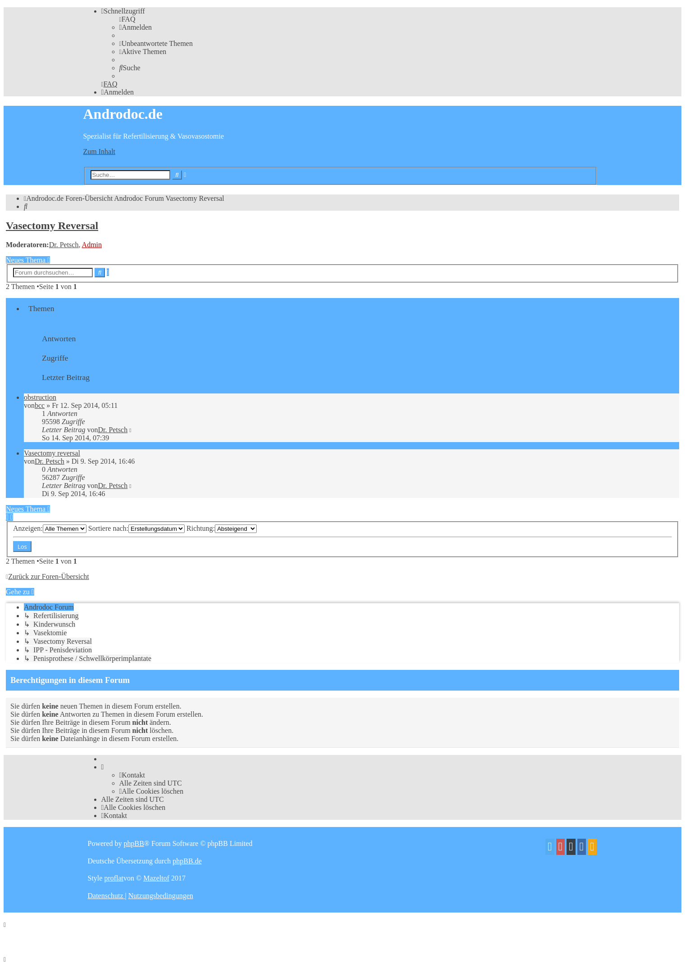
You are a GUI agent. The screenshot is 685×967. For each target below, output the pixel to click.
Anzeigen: (49, 528)
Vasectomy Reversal (52, 225)
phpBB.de (186, 861)
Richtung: (221, 528)
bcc (40, 405)
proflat (113, 878)
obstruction (40, 397)
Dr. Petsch (64, 245)
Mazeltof (156, 878)
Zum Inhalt (99, 151)
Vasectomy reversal (52, 453)
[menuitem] (127, 19)
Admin (92, 245)
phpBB (133, 843)
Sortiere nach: (136, 528)
